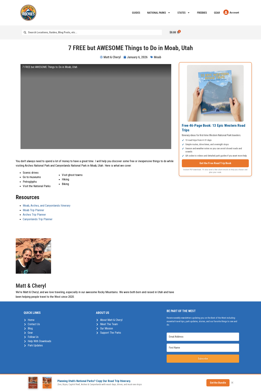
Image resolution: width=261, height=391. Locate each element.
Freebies (202, 12)
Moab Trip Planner (33, 210)
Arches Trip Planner (34, 214)
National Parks (158, 13)
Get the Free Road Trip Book (215, 163)
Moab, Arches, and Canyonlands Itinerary (46, 205)
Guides (136, 12)
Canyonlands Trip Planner (37, 219)
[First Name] (203, 348)
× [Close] (232, 382)
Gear (217, 12)
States (183, 13)
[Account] (226, 12)
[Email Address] (203, 337)
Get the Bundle (218, 382)
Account (234, 12)
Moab (157, 57)
